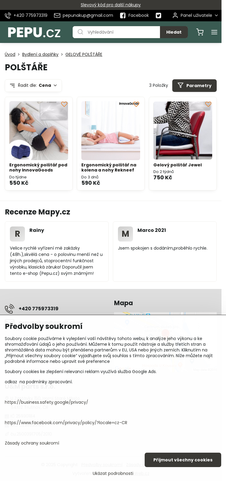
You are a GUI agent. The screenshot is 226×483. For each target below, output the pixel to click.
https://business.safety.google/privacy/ (46, 402)
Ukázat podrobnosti (113, 473)
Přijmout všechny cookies (182, 460)
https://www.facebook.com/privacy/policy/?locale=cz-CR (66, 423)
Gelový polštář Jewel (177, 165)
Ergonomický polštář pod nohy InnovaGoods (38, 167)
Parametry (194, 85)
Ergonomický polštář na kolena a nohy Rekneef (108, 167)
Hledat (174, 32)
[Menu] (214, 32)
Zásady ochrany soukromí (32, 443)
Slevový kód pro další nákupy (111, 5)
